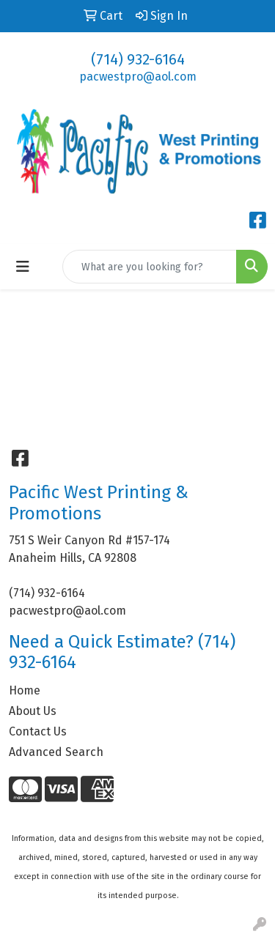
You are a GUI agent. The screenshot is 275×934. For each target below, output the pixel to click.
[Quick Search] (149, 266)
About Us (32, 711)
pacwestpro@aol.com (138, 77)
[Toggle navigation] (22, 266)
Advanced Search (56, 752)
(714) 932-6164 (138, 59)
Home (24, 690)
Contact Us (38, 731)
